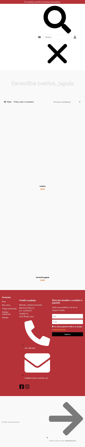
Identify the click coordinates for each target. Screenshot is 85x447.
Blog (4, 301)
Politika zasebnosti (6, 313)
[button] (39, 37)
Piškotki (5, 318)
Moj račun (6, 305)
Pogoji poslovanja (9, 309)
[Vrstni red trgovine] (67, 101)
